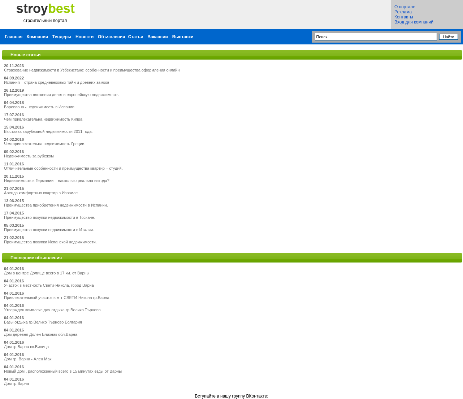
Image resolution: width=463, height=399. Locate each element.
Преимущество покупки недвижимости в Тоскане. (49, 217)
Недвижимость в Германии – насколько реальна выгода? (56, 180)
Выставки (183, 36)
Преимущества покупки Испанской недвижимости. (50, 242)
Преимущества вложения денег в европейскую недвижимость (61, 94)
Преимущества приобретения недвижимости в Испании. (56, 205)
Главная (13, 36)
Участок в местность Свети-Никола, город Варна (49, 285)
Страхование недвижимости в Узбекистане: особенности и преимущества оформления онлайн (92, 70)
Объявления (111, 36)
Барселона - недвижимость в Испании (39, 107)
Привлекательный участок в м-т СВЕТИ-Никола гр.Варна (56, 297)
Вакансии (157, 36)
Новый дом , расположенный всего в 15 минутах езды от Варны (63, 371)
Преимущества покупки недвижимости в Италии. (49, 229)
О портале (404, 6)
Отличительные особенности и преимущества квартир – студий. (63, 168)
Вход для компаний (413, 22)
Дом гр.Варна (16, 383)
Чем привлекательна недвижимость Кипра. (43, 119)
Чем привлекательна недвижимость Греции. (45, 144)
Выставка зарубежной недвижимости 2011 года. (48, 131)
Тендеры (62, 36)
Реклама (403, 11)
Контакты (403, 16)
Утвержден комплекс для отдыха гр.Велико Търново (52, 310)
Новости (84, 36)
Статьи (135, 36)
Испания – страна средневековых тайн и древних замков (56, 82)
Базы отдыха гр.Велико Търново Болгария (43, 322)
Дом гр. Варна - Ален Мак (27, 359)
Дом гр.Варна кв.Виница (26, 346)
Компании (37, 36)
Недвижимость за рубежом (29, 156)
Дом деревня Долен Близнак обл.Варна (40, 334)
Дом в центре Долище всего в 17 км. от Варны (47, 273)
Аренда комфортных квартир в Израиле (41, 193)
